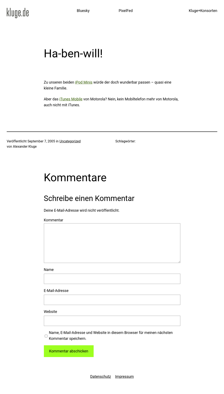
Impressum (124, 376)
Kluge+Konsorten (203, 11)
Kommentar (53, 220)
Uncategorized (70, 141)
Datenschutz (100, 376)
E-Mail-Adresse (56, 291)
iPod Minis (84, 82)
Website (50, 312)
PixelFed (126, 11)
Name (49, 270)
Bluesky (83, 11)
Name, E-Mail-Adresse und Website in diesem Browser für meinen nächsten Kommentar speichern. (111, 336)
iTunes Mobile (71, 99)
